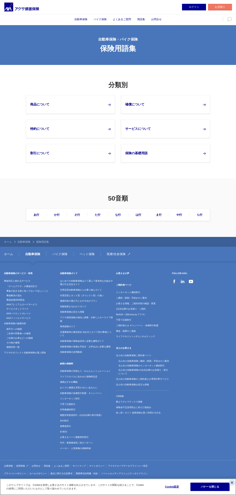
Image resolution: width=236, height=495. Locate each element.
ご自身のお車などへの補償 (19, 338)
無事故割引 (65, 426)
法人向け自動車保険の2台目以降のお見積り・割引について (143, 372)
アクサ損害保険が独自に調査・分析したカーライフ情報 (86, 319)
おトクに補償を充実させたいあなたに (78, 387)
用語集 (141, 19)
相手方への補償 (14, 329)
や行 (179, 214)
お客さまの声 (122, 273)
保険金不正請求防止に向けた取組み (133, 407)
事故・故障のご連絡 (126, 331)
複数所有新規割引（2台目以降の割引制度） (81, 415)
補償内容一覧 (13, 347)
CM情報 (120, 396)
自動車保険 (80, 19)
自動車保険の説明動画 (71, 352)
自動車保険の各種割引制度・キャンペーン (81, 393)
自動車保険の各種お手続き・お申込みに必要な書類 (85, 346)
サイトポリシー (97, 466)
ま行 (159, 214)
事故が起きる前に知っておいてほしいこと (27, 291)
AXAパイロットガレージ (18, 313)
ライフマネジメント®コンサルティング (135, 336)
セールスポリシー (38, 473)
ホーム (8, 241)
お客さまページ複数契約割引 (74, 437)
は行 (138, 214)
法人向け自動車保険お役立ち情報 (132, 384)
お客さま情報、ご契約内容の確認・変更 (136, 303)
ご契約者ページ (123, 285)
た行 (97, 214)
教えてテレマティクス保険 (129, 402)
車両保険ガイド (67, 326)
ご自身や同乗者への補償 (18, 333)
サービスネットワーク (17, 309)
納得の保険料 (66, 363)
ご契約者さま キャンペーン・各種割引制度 (137, 325)
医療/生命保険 (116, 254)
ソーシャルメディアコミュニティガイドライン (124, 473)
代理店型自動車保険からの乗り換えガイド (81, 290)
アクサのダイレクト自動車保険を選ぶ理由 (25, 352)
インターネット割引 (70, 398)
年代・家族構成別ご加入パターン (76, 442)
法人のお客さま (123, 348)
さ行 (77, 214)
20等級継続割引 (68, 409)
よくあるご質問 (122, 19)
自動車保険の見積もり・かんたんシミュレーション (85, 371)
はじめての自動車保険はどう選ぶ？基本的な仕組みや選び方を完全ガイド (86, 283)
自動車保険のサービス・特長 (18, 273)
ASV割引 (64, 420)
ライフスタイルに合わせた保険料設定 (78, 376)
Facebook (174, 281)
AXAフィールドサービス (18, 318)
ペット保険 (87, 254)
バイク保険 (100, 19)
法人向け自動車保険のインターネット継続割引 (141, 365)
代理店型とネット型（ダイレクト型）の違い (82, 295)
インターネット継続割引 (128, 292)
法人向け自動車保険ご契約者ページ (133, 355)
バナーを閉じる (210, 486)
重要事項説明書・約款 (87, 473)
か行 (57, 214)
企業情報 (8, 466)
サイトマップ (79, 466)
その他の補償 (13, 342)
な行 (118, 214)
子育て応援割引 (67, 404)
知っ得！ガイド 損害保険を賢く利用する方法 (138, 413)
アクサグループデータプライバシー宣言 (128, 466)
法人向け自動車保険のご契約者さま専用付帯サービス (142, 379)
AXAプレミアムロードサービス (21, 304)
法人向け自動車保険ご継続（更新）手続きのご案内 (143, 361)
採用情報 (20, 466)
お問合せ (156, 19)
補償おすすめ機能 (69, 382)
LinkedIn (182, 281)
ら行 (199, 214)
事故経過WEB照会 (15, 300)
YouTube (191, 281)
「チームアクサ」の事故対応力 (21, 286)
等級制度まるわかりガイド (73, 306)
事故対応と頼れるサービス (17, 281)
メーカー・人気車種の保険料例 (75, 448)
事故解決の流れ (14, 295)
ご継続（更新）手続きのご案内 (131, 298)
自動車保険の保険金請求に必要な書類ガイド (82, 341)
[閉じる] (232, 482)
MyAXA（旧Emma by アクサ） (131, 314)
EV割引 (63, 431)
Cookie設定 (172, 486)
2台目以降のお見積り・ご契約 (131, 309)
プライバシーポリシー (15, 473)
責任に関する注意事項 (61, 473)
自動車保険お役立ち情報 (72, 312)
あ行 (36, 214)
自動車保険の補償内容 (15, 323)
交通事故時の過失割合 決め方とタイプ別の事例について (85, 334)
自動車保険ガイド (69, 273)
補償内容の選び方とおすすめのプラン (78, 301)
